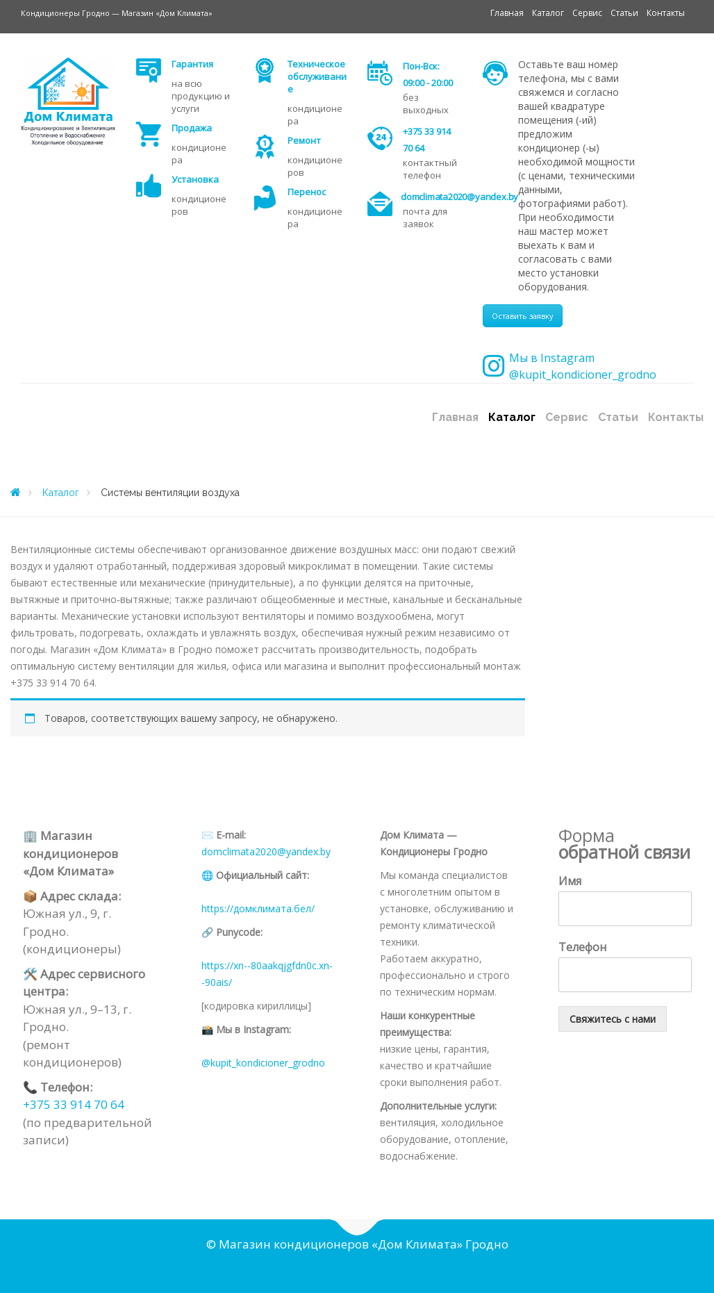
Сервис (587, 13)
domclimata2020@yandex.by (266, 851)
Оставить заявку (523, 316)
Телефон (582, 947)
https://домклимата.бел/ (258, 908)
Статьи (624, 13)
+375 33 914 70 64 (73, 1104)
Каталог (548, 13)
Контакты (666, 13)
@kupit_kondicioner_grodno (263, 1062)
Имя (569, 881)
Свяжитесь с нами (613, 1019)
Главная (507, 13)
